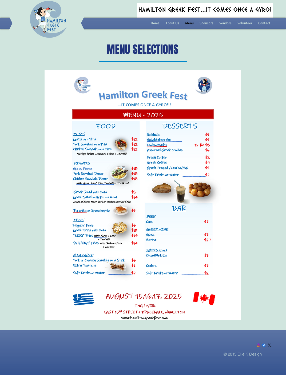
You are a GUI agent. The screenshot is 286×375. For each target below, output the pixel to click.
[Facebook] (264, 345)
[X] (269, 345)
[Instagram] (258, 345)
